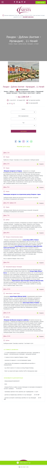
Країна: (23, 109)
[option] (23, 71)
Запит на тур (40, 2)
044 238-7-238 (24, 467)
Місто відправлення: (23, 116)
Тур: (23, 122)
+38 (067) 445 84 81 (28, 17)
